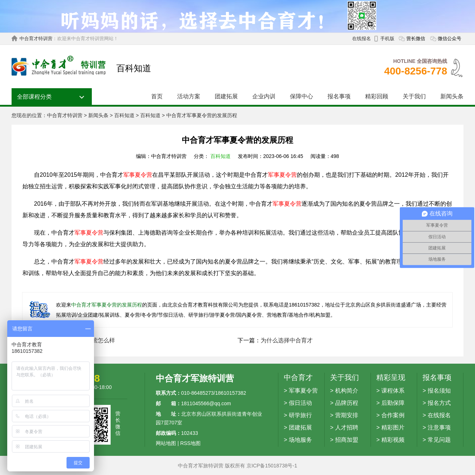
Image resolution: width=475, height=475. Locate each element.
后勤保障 (393, 403)
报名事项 (339, 96)
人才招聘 (346, 427)
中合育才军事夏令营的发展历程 (106, 305)
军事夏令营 (137, 175)
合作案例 (393, 415)
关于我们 (414, 96)
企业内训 (263, 96)
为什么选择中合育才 (287, 340)
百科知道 (124, 115)
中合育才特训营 (36, 38)
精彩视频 (393, 440)
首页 (157, 96)
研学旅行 (300, 415)
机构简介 (346, 391)
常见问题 (439, 440)
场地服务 (300, 440)
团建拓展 (226, 96)
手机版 (387, 38)
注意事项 (439, 427)
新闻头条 (451, 96)
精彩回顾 (376, 96)
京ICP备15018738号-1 (272, 465)
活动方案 (188, 96)
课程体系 (393, 391)
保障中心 (301, 96)
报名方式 (439, 403)
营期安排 (346, 415)
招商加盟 (346, 440)
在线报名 (361, 38)
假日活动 (300, 403)
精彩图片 (393, 427)
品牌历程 (346, 403)
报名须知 (439, 391)
